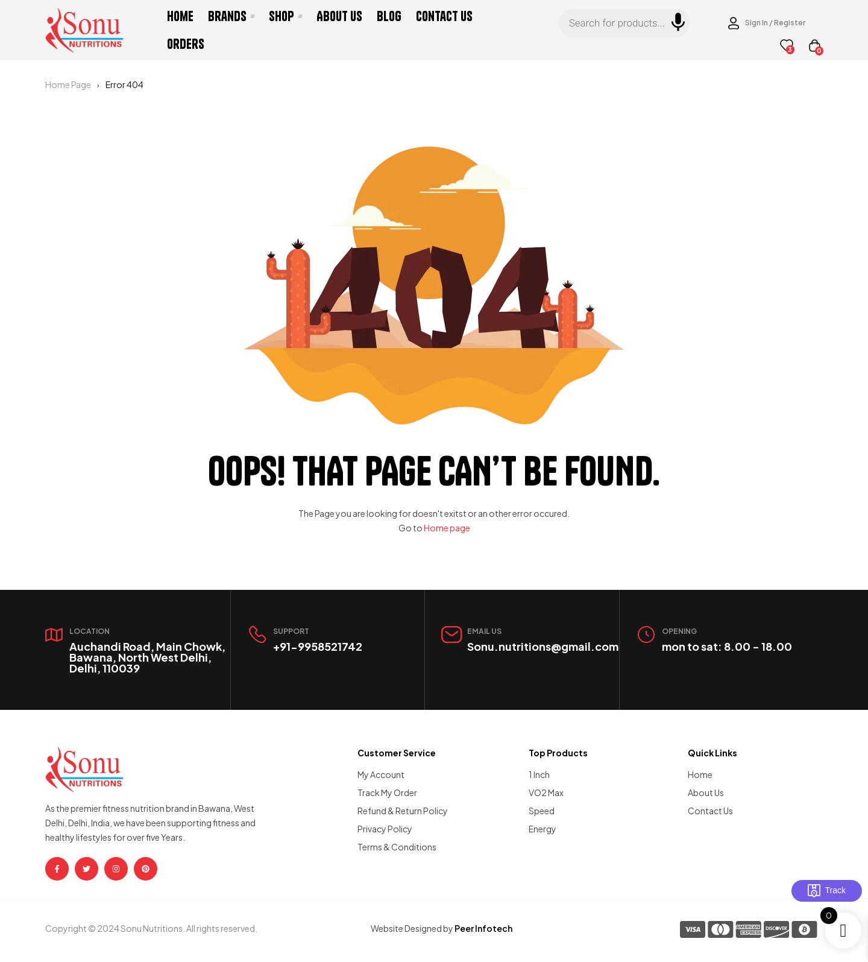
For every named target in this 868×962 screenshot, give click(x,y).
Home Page (68, 84)
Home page (447, 527)
